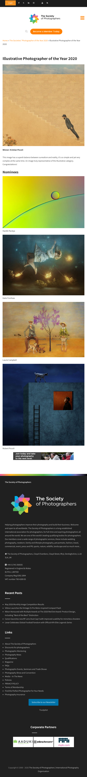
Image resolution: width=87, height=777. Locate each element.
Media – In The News (13, 676)
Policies (8, 680)
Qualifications (11, 658)
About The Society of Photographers (20, 643)
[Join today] (43, 459)
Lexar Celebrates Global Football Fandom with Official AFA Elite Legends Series (38, 622)
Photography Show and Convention (20, 672)
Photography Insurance (15, 694)
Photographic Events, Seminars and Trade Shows (26, 669)
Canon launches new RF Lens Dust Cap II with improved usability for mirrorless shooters (42, 619)
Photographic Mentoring (15, 651)
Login (10, 3)
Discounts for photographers (17, 647)
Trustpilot (43, 710)
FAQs (7, 665)
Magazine (9, 662)
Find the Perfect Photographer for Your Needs (24, 691)
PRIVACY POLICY (12, 683)
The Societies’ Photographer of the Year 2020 (28, 40)
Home (5, 40)
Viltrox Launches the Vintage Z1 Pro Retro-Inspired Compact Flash (33, 608)
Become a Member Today (46, 31)
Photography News (13, 654)
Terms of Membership (14, 687)
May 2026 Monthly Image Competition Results (24, 604)
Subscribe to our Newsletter (43, 702)
